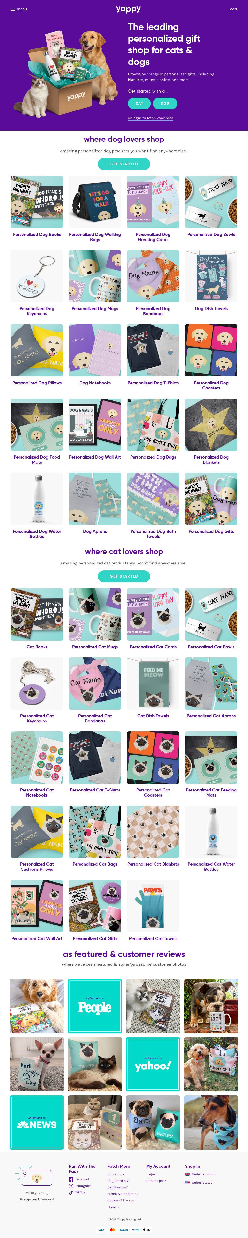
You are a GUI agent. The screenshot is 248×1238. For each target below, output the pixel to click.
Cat (139, 103)
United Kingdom (201, 1174)
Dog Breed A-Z (118, 1181)
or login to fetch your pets (150, 118)
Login (150, 1174)
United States (198, 1183)
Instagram (80, 1186)
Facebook (79, 1179)
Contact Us (116, 1174)
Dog (165, 103)
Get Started (124, 163)
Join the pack (156, 1181)
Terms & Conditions (123, 1194)
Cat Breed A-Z (118, 1187)
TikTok (77, 1192)
